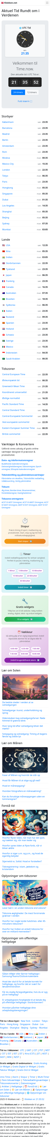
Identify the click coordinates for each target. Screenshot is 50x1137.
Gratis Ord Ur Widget (27, 1070)
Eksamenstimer (28, 490)
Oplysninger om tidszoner (19, 876)
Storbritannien (11, 263)
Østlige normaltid (11, 398)
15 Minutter (18, 575)
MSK (9, 1057)
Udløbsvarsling (8, 481)
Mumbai (6, 229)
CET (35, 1050)
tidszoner (13, 1050)
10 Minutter (37, 570)
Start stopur (25, 541)
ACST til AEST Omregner (12, 502)
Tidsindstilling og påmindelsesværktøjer (23, 474)
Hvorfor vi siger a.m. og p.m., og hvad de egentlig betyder (22, 854)
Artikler (5, 1086)
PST (41, 1050)
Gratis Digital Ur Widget (24, 1066)
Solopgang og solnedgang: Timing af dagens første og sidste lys (24, 735)
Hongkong (7, 187)
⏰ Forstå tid (30, 1086)
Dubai (5, 199)
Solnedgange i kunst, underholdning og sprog (22, 711)
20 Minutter (32, 575)
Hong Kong (12, 1024)
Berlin (5, 139)
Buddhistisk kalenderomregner (15, 464)
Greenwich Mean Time (13, 386)
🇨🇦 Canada (16, 1040)
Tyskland (8, 269)
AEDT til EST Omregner (27, 505)
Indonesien (9, 352)
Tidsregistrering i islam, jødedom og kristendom (20, 868)
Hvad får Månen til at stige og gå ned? (21, 780)
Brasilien (8, 299)
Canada (8, 287)
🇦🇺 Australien (30, 1040)
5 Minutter (23, 570)
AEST (44, 1053)
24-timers (18, 92)
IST (20, 1053)
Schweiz (8, 334)
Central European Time (13, 374)
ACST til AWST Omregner (33, 502)
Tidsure (5, 486)
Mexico (7, 346)
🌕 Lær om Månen (21, 1089)
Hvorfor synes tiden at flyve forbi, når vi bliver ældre (22, 847)
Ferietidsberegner (9, 493)
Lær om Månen (12, 743)
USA (6, 245)
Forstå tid (8, 806)
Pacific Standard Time (13, 404)
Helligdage (16, 1086)
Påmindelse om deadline (12, 478)
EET (15, 1053)
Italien (7, 310)
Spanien (8, 322)
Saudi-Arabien (11, 358)
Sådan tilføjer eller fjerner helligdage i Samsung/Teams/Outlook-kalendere (21, 975)
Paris (4, 181)
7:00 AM (35, 648)
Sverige (7, 340)
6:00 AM (14, 648)
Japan (7, 275)
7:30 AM (13, 653)
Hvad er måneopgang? (13, 785)
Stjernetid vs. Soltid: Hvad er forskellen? (22, 861)
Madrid (5, 134)
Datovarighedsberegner (12, 466)
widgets (11, 1063)
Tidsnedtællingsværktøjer (36, 1080)
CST (3, 1053)
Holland (8, 328)
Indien (7, 257)
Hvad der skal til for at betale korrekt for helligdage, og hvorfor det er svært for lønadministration (22, 984)
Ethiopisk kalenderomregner (23, 469)
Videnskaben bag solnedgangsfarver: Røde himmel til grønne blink (23, 719)
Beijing (5, 217)
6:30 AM (25, 648)
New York (25, 1020)
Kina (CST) (30, 1053)
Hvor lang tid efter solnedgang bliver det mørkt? (22, 727)
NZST (16, 1057)
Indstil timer (25, 587)
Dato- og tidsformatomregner (17, 460)
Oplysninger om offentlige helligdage (20, 939)
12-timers (32, 92)
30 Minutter (25, 581)
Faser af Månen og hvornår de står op (21, 775)
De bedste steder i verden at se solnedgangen (17, 703)
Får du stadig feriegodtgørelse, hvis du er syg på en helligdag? (24, 993)
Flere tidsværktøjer (11, 1080)
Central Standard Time (13, 410)
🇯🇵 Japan (38, 1037)
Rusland (8, 316)
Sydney (5, 223)
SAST (2, 1057)
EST (9, 1053)
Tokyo (5, 175)
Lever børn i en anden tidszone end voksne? (24, 907)
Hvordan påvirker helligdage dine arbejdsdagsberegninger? (19, 1009)
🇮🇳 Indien (40, 1033)
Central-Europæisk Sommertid (17, 416)
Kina (6, 251)
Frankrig (8, 281)
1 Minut (11, 570)
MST (47, 1050)
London (6, 169)
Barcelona (7, 128)
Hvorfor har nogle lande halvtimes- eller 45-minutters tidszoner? (24, 922)
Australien (9, 293)
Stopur (24, 1076)
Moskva (6, 157)
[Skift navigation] (47, 3)
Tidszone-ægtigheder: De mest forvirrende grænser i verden (23, 914)
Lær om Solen (11, 670)
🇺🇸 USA (19, 1033)
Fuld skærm (25, 101)
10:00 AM (36, 653)
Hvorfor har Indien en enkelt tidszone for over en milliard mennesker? (22, 930)
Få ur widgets (25, 619)
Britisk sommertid (11, 434)
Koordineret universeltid (14, 392)
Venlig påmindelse (23, 481)
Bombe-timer (15, 490)
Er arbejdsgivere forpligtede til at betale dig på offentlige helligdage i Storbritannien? (24, 1001)
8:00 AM (24, 653)
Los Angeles (8, 205)
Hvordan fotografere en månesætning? (21, 791)
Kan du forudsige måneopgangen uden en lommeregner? (23, 797)
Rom (4, 151)
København (8, 122)
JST (38, 1053)
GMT (28, 1050)
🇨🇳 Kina (29, 1033)
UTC (22, 1050)
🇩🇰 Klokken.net (9, 2)
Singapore (7, 193)
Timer (32, 1076)
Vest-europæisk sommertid (15, 422)
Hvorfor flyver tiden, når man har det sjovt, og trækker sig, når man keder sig (23, 839)
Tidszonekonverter (9, 1083)
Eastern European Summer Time (18, 428)
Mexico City (8, 163)
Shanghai (7, 211)
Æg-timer (5, 490)
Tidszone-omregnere (12, 498)
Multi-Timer (43, 1076)
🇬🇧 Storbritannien (9, 1037)
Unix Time (5, 1076)
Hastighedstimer (24, 493)
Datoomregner (29, 466)
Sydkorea (8, 304)
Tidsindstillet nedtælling (33, 478)
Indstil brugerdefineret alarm (25, 660)
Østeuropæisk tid (10, 380)
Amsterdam (8, 145)
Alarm (15, 1076)
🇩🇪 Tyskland (26, 1037)
